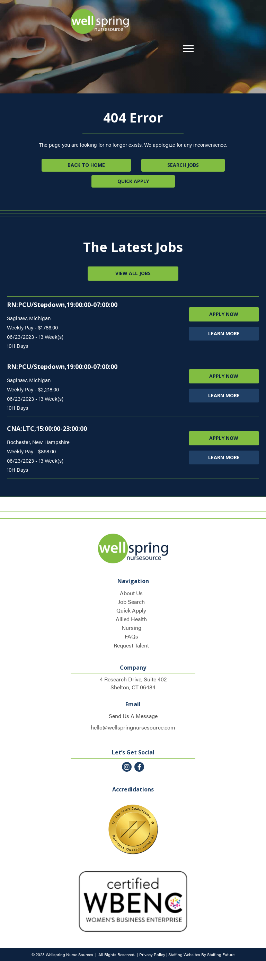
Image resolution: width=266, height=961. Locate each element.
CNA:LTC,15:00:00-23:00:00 (47, 428)
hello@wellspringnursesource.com (133, 727)
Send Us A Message (133, 716)
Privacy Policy (152, 954)
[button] (186, 49)
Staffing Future (220, 954)
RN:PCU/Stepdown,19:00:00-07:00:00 (62, 304)
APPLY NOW (223, 314)
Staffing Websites (184, 954)
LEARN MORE (224, 333)
